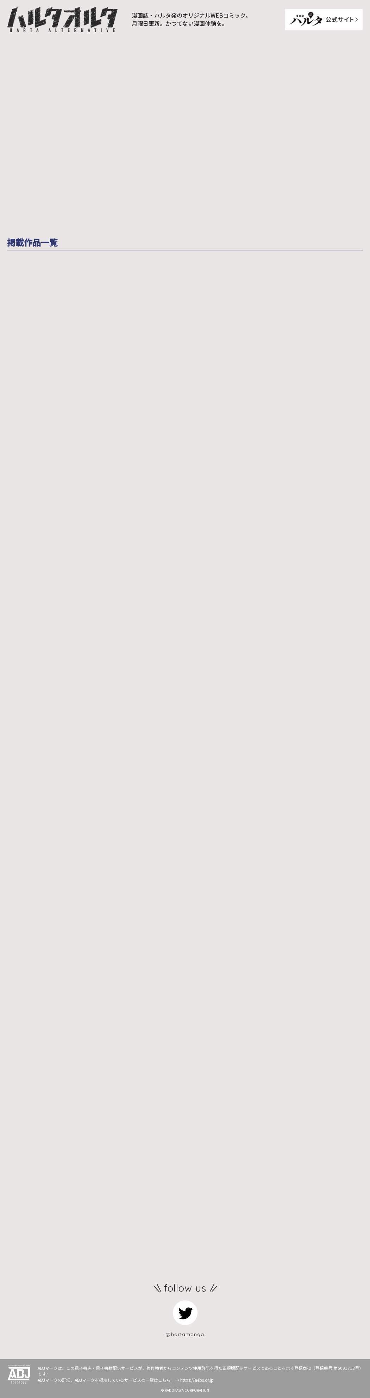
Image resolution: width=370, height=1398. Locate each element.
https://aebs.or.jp (197, 1380)
